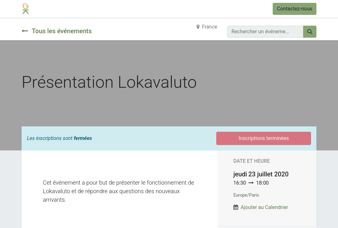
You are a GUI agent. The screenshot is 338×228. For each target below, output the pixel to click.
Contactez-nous (294, 9)
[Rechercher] (309, 32)
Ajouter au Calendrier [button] (264, 207)
